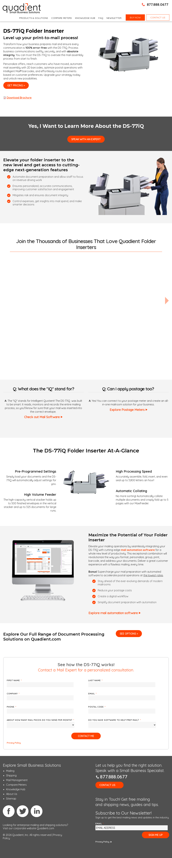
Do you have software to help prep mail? (114, 720)
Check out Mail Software (42, 417)
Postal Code (97, 707)
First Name (14, 680)
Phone (11, 707)
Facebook (9, 811)
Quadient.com (45, 828)
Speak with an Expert (86, 139)
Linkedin (37, 811)
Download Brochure (19, 97)
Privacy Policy (14, 743)
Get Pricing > (16, 85)
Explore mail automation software (113, 613)
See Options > (129, 633)
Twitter (23, 811)
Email (92, 693)
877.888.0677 (157, 4)
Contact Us (107, 785)
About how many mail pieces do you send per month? (40, 720)
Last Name (95, 680)
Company (13, 693)
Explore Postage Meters (127, 410)
